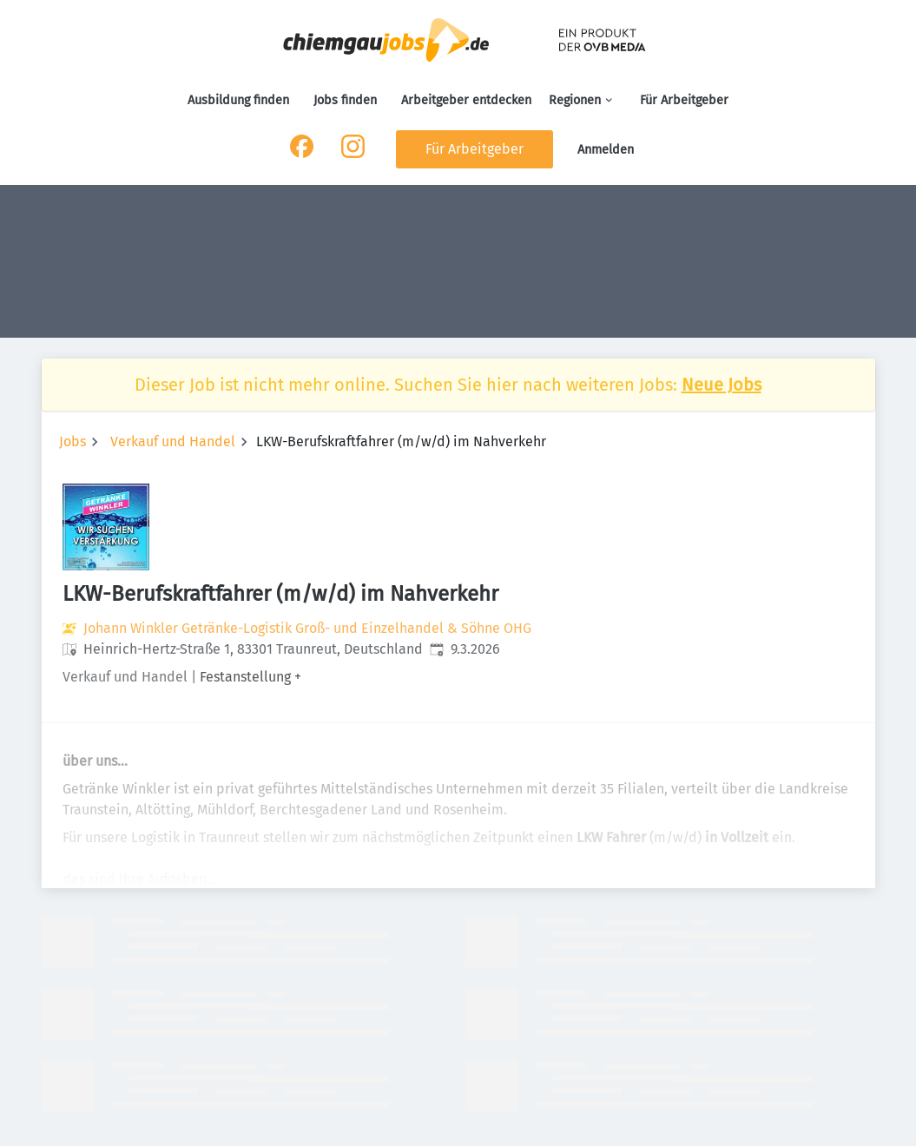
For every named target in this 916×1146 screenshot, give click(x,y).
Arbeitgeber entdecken (466, 100)
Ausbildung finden (238, 100)
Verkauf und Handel (172, 441)
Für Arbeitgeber (684, 100)
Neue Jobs (721, 384)
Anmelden (605, 149)
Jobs (72, 441)
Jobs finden (345, 100)
